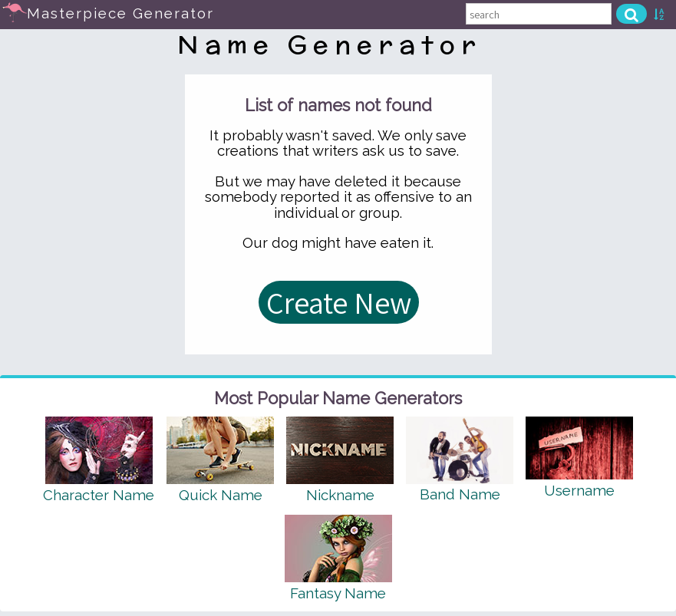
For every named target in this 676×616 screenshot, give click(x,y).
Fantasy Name (338, 593)
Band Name (460, 494)
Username (579, 490)
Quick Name (220, 494)
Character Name (98, 494)
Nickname (340, 494)
